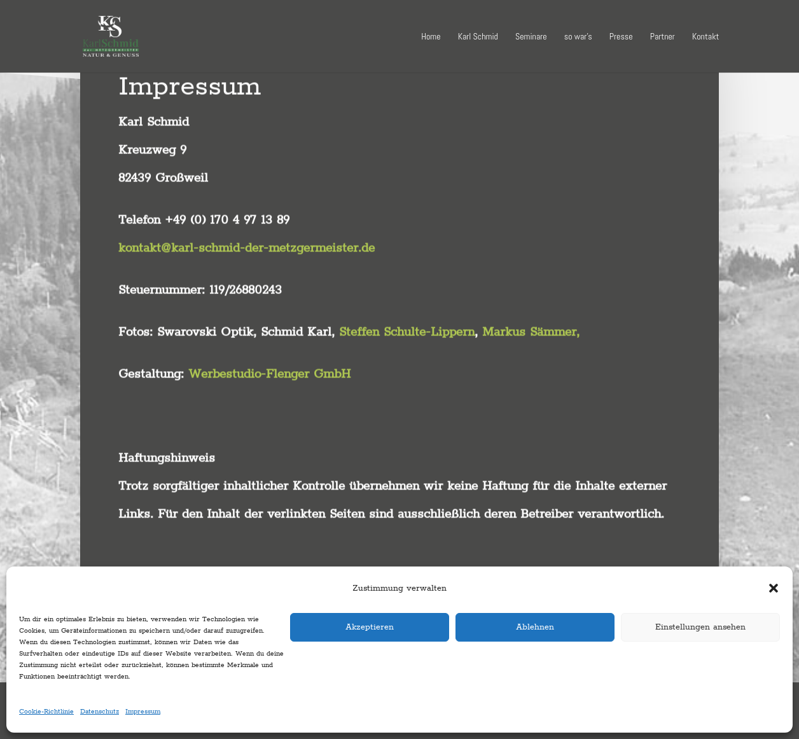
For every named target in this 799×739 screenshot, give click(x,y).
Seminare (531, 37)
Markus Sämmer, (533, 305)
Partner (662, 37)
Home (430, 37)
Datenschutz (99, 711)
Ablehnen (535, 626)
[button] (773, 588)
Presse (621, 37)
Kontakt (705, 37)
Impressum (142, 711)
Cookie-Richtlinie (46, 711)
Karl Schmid (478, 37)
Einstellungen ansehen (700, 626)
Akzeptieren (369, 626)
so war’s (578, 37)
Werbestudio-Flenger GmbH (269, 347)
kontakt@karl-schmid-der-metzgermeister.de (246, 221)
